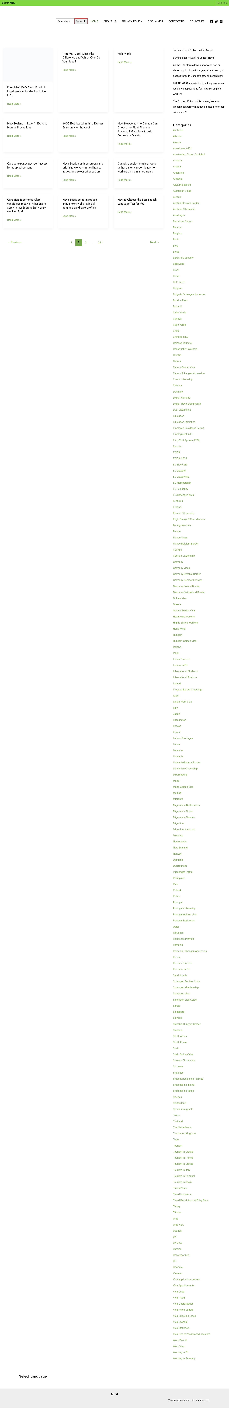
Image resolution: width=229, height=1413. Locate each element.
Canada (177, 324)
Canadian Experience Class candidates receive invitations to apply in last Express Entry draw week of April (27, 209)
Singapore (179, 1017)
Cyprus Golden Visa (184, 372)
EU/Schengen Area (184, 500)
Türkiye (177, 1217)
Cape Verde (180, 330)
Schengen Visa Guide (185, 1005)
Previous (14, 246)
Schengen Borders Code (187, 986)
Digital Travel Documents (188, 409)
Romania (178, 950)
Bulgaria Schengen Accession (191, 299)
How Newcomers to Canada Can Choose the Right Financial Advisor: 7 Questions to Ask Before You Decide (138, 129)
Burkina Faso (181, 305)
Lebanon (178, 755)
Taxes (176, 1120)
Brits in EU (179, 287)
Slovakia (178, 1023)
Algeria (177, 147)
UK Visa (177, 1248)
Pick (175, 889)
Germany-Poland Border (187, 591)
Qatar (176, 932)
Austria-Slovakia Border (187, 208)
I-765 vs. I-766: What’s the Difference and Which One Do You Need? (82, 58)
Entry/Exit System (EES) (187, 445)
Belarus (177, 232)
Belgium (178, 238)
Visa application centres (187, 1284)
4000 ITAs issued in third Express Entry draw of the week (82, 125)
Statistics (178, 1078)
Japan (176, 719)
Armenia (178, 184)
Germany (178, 567)
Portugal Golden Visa (185, 919)
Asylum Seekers (182, 190)
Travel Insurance (183, 1199)
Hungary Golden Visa (185, 646)
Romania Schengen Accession (191, 956)
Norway (177, 859)
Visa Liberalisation (184, 1309)
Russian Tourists (183, 968)
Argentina (179, 178)
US (174, 1266)
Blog (175, 251)
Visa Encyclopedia (28, 29)
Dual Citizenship (182, 415)
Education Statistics (185, 427)
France (177, 536)
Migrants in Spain (183, 816)
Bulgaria (178, 293)
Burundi (177, 311)
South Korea (180, 1047)
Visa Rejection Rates (185, 1321)
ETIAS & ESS (180, 463)
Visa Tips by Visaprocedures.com (193, 1339)
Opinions (178, 865)
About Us (110, 21)
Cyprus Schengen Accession (190, 378)
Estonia (177, 451)
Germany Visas (182, 573)
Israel (176, 701)
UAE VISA (178, 1230)
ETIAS (176, 457)
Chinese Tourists (183, 348)
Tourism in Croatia (184, 1157)
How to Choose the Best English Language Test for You (138, 205)
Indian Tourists (182, 664)
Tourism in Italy (182, 1175)
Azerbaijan (179, 220)
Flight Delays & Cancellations (190, 524)
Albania (177, 141)
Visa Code (179, 1297)
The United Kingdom (185, 1138)
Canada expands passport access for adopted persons (24, 165)
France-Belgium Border (186, 549)
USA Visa (178, 1272)
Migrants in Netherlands (187, 810)
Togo (176, 1144)
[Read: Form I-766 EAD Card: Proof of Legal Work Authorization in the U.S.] (28, 64)
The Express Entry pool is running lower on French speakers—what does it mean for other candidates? (198, 112)
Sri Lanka (178, 1071)
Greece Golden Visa (185, 615)
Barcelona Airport (183, 226)
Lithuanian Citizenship (186, 773)
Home (94, 21)
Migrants (178, 804)
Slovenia (178, 1035)
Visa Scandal (181, 1327)
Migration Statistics (184, 834)
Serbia (177, 1011)
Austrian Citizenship (185, 214)
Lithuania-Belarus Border (188, 767)
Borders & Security (184, 263)
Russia (177, 962)
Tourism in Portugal (185, 1181)
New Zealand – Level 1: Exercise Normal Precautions (25, 125)
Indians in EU (181, 670)
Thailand (178, 1126)
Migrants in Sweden (185, 822)
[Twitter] (216, 21)
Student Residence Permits (189, 1084)
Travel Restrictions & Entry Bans (192, 1205)
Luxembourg (180, 780)
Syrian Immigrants (184, 1114)
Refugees (178, 938)
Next (154, 246)
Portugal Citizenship (185, 913)
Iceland (177, 652)
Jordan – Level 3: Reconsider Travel (194, 50)
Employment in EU (184, 439)
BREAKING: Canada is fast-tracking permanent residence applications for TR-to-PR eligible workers (199, 94)
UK (175, 1242)
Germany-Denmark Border (188, 585)
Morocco (178, 840)
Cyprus (177, 366)
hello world (125, 54)
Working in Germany (185, 1363)
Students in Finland (184, 1090)
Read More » (14, 103)
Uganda (177, 1236)
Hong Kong (179, 634)
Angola (177, 171)
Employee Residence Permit (190, 433)
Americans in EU (183, 153)
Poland (177, 895)
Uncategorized (181, 1260)
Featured (178, 506)
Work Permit (180, 1345)
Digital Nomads (182, 403)
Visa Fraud (179, 1303)
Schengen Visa (182, 998)
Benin (176, 244)
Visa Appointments (184, 1290)
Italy (175, 713)
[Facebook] (211, 21)
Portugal (178, 907)
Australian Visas (182, 196)
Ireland (177, 688)
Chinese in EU (181, 342)
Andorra (178, 165)
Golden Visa (180, 603)
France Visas (180, 543)
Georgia (177, 555)
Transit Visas (181, 1193)
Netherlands (180, 846)
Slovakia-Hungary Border (188, 1029)
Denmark (178, 397)
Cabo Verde (180, 317)
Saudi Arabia (180, 980)
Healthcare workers (184, 622)
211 (100, 246)
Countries (197, 21)
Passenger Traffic (183, 877)
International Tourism (186, 682)
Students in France (184, 1096)
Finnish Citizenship (184, 518)
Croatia (177, 360)
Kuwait (177, 737)
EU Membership (182, 488)
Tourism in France (183, 1163)
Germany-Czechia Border (188, 579)
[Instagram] (221, 21)
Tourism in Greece (184, 1169)
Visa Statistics (181, 1333)
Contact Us (176, 21)
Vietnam (178, 1278)
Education (179, 421)
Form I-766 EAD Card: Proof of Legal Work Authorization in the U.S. (27, 91)
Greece (177, 609)
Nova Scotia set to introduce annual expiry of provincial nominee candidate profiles (80, 207)
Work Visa (179, 1351)
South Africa (180, 1041)
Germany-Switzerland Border (190, 597)
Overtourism (180, 871)
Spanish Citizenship (185, 1065)
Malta (176, 786)
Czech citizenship (183, 384)
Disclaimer (155, 21)
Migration (178, 828)
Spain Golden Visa (184, 1059)
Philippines (179, 883)
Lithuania (178, 761)
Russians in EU (182, 974)
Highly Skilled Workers (186, 628)
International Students (186, 676)
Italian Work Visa (183, 707)
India (176, 658)
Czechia (178, 390)
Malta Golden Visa (184, 792)
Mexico (177, 798)
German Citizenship (185, 561)
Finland (177, 512)
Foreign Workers (183, 530)
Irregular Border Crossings (189, 694)
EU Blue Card (181, 470)
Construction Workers (186, 354)
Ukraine (177, 1254)
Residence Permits (184, 944)
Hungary (178, 640)
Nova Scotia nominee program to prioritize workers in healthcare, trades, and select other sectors (82, 169)
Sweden (178, 1102)
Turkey (177, 1211)
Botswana (179, 269)
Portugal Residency (184, 925)
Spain (176, 1053)
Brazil (176, 275)
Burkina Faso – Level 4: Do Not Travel (195, 57)
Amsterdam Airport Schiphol (190, 159)
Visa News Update (184, 1315)
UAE (175, 1224)
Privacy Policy (131, 21)
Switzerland (180, 1108)
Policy (176, 901)
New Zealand (181, 853)
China (176, 336)
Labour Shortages (183, 743)
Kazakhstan (180, 725)
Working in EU (181, 1357)
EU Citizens (180, 476)
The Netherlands (183, 1132)
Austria (177, 202)
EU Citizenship (181, 482)
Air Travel (178, 135)
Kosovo (177, 731)
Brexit (176, 281)
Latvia (176, 749)
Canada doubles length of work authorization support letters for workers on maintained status (138, 167)
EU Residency (181, 494)
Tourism (178, 1151)
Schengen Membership (187, 992)
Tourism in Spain (183, 1187)
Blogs (176, 257)
